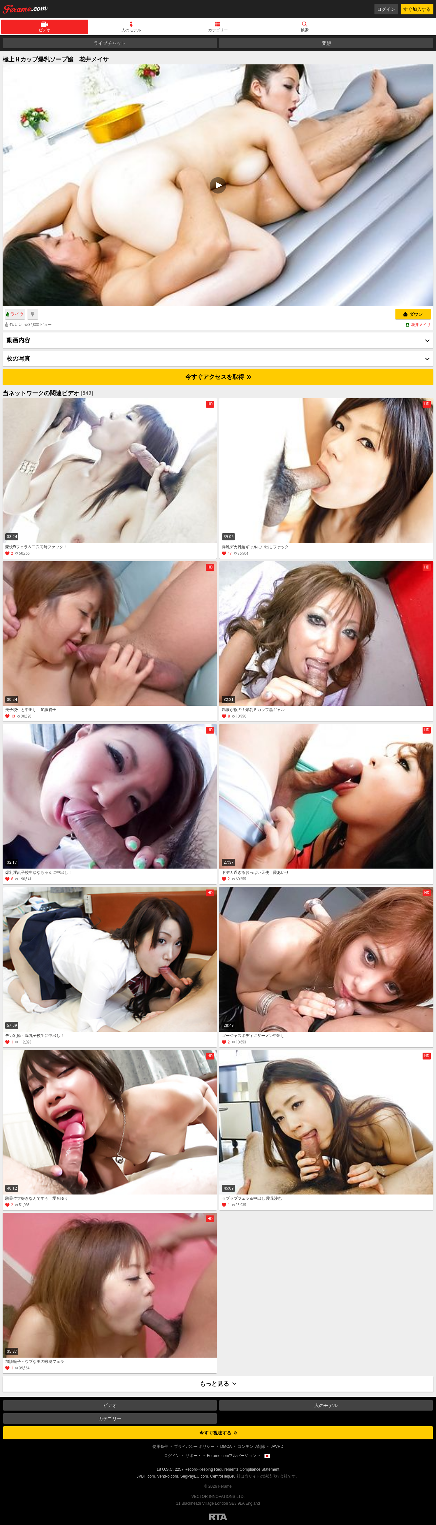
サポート (193, 1455)
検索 (305, 30)
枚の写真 (18, 358)
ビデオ (44, 30)
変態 (326, 43)
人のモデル (131, 30)
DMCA (226, 1446)
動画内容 (18, 340)
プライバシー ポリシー (194, 1446)
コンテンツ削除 (251, 1446)
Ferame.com (25, 9)
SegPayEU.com (194, 1476)
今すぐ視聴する (218, 1432)
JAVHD (277, 1446)
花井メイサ (421, 324)
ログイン (386, 9)
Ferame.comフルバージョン (231, 1455)
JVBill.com (145, 1476)
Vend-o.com (167, 1476)
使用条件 (160, 1446)
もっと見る (218, 1383)
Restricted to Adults (218, 1517)
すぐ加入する (417, 9)
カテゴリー (218, 30)
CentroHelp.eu (222, 1476)
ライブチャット (110, 43)
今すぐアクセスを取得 (218, 376)
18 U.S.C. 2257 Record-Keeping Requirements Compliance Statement (218, 1469)
